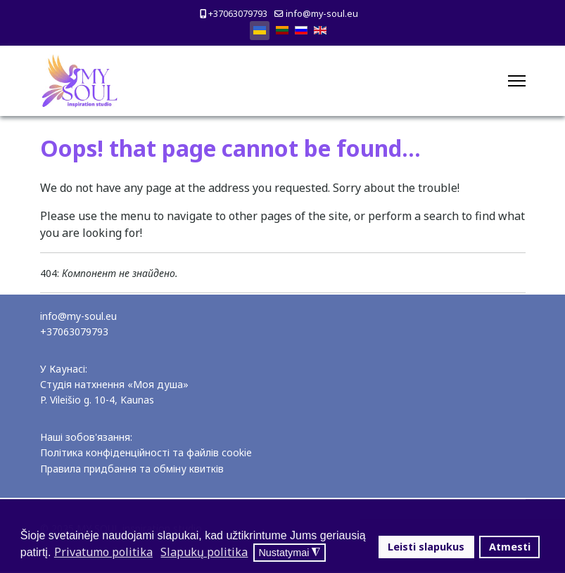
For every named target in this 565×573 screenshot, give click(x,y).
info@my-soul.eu (322, 14)
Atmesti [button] (510, 546)
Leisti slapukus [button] (426, 546)
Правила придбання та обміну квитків (132, 468)
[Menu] (517, 81)
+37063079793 (237, 14)
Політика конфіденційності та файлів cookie (146, 452)
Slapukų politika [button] (204, 552)
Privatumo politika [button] (103, 552)
